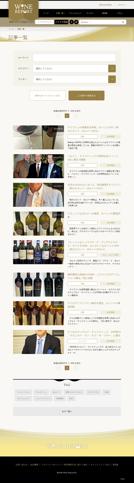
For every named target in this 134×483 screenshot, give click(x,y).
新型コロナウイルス (74, 392)
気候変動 (59, 398)
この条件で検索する (86, 95)
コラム (119, 13)
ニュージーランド (43, 398)
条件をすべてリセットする (47, 95)
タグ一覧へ (67, 411)
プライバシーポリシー (51, 464)
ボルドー (56, 392)
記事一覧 (59, 13)
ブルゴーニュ (41, 392)
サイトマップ (96, 464)
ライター (90, 13)
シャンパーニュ (23, 392)
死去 (71, 398)
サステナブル (93, 392)
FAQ (107, 464)
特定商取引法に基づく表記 (75, 464)
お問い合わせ (21, 464)
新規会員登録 (105, 4)
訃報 (106, 392)
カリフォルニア (23, 398)
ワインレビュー (75, 13)
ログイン (122, 4)
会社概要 (34, 464)
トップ (46, 13)
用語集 (104, 13)
